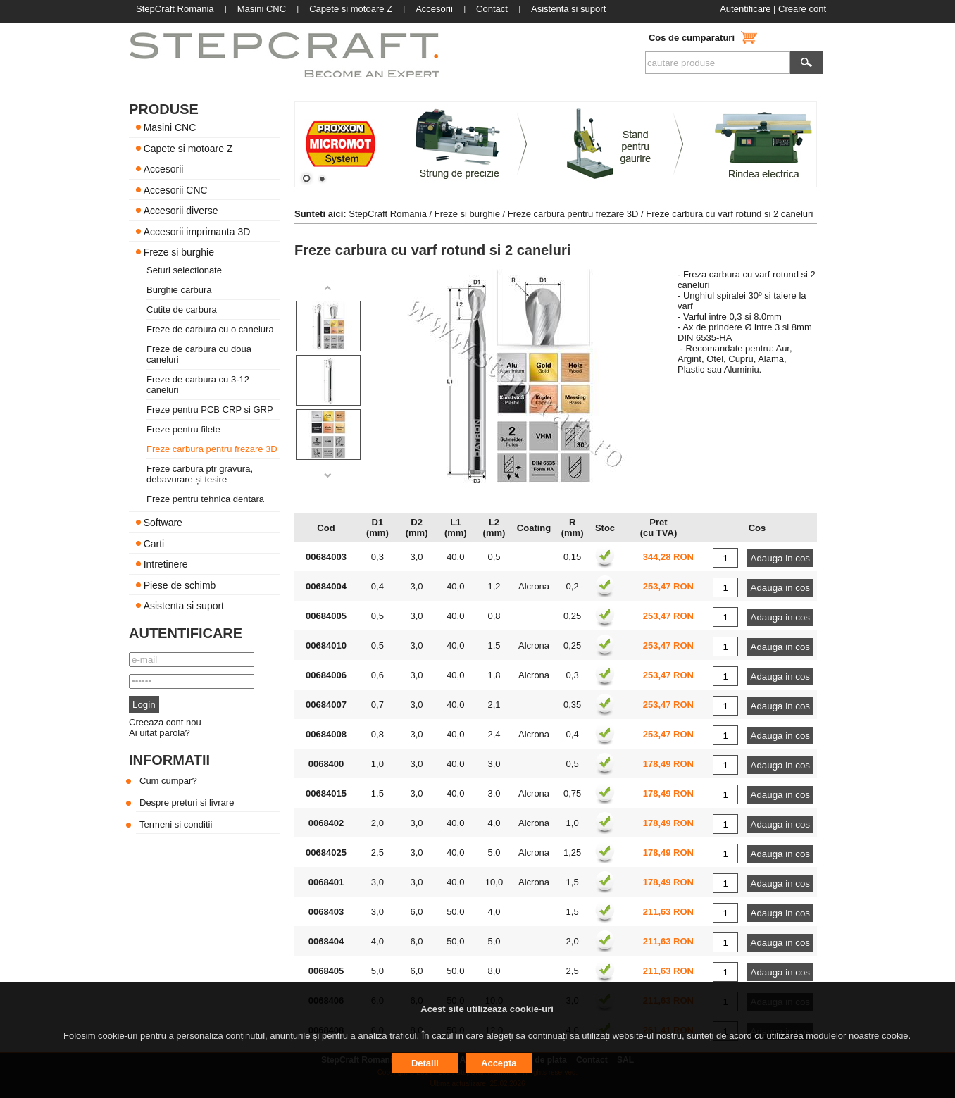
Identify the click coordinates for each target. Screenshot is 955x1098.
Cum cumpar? (168, 780)
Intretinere (166, 564)
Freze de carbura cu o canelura (210, 329)
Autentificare (745, 9)
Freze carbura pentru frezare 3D (211, 449)
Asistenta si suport (184, 605)
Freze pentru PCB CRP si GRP (209, 409)
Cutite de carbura (181, 309)
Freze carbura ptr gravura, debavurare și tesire (199, 474)
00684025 (326, 852)
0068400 (326, 764)
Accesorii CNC (176, 189)
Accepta (499, 1063)
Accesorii (164, 169)
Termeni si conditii (175, 824)
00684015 (326, 793)
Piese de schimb (180, 584)
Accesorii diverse (181, 210)
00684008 (326, 734)
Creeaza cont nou (165, 722)
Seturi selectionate (184, 270)
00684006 (326, 675)
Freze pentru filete (183, 429)
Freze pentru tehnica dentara (205, 499)
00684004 (326, 586)
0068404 (326, 941)
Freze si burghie (179, 252)
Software (163, 522)
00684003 (326, 556)
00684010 (326, 645)
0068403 (326, 911)
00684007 (326, 704)
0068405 (326, 971)
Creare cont (802, 9)
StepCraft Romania (388, 213)
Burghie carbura (179, 290)
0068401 (326, 882)
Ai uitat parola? (159, 733)
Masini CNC (170, 127)
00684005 (326, 616)
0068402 (326, 823)
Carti (154, 543)
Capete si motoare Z (188, 148)
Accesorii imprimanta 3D (197, 231)
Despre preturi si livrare (186, 802)
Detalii (425, 1063)
